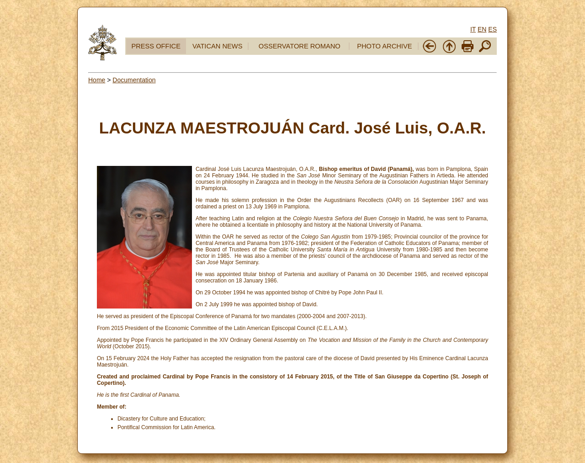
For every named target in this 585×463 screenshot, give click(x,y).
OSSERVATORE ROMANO (299, 46)
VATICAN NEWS (217, 46)
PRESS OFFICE (156, 46)
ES (492, 29)
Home (96, 80)
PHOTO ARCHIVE (384, 46)
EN (482, 29)
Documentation (133, 80)
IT (473, 29)
